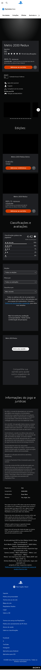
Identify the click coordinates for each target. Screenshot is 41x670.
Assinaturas (33, 15)
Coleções (15, 15)
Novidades (6, 15)
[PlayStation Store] (9, 9)
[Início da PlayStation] (20, 3)
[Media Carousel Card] (17, 109)
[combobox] (20, 272)
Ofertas (23, 15)
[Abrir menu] (2, 3)
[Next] (38, 110)
